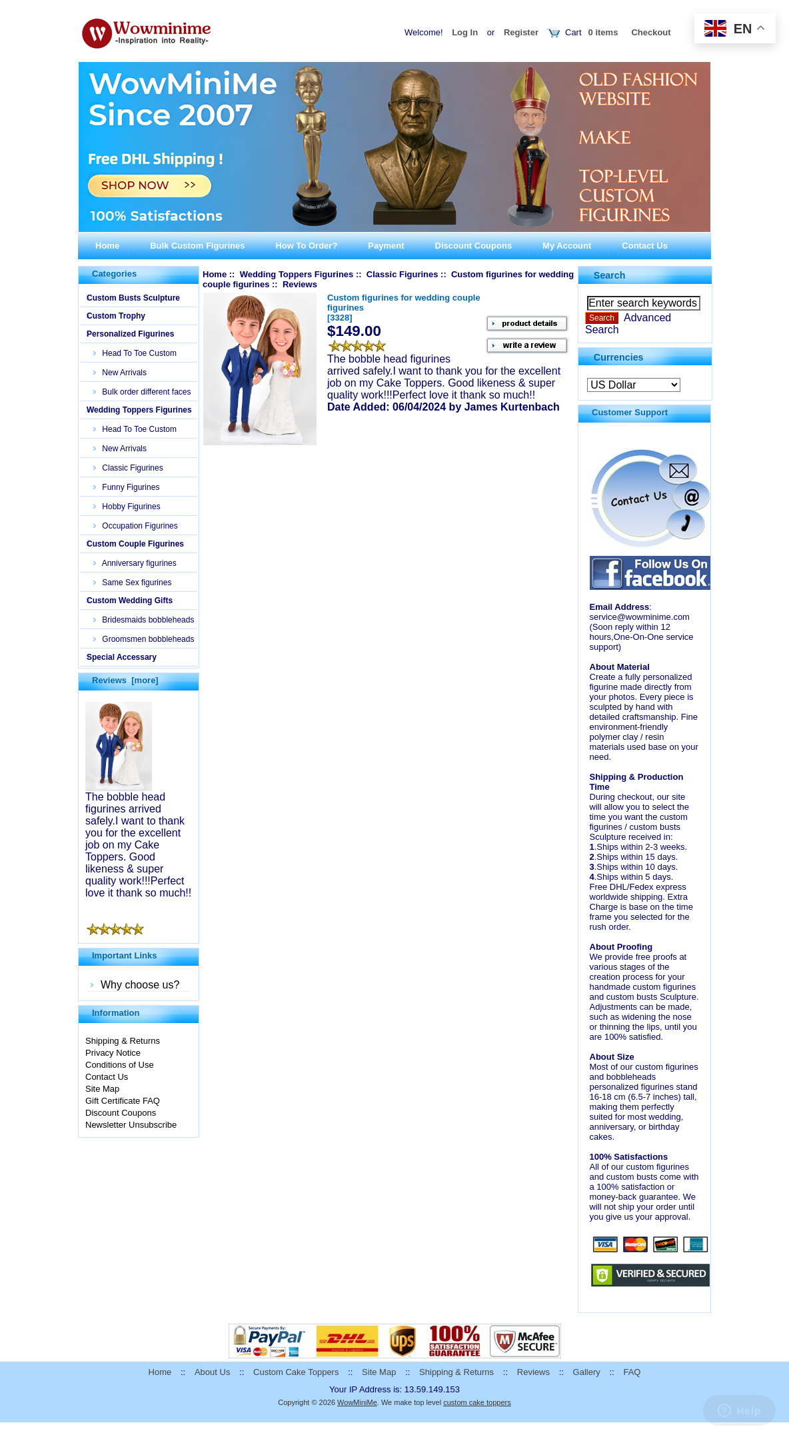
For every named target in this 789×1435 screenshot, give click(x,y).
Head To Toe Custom (135, 353)
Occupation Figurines (135, 526)
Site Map (102, 1089)
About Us (212, 1372)
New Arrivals (120, 372)
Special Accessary (122, 657)
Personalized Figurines (130, 334)
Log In (465, 32)
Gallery (586, 1372)
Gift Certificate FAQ (122, 1101)
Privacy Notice (113, 1053)
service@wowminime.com (640, 617)
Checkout (650, 32)
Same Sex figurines (132, 582)
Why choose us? (140, 984)
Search (610, 275)
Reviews (533, 1372)
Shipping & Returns (122, 1041)
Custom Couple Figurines (135, 544)
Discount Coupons (473, 246)
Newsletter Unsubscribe (131, 1125)
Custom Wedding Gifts (130, 600)
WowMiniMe (357, 1402)
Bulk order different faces (142, 392)
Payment (386, 246)
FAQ (631, 1372)
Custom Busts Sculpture (133, 298)
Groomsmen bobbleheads (143, 639)
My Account (566, 246)
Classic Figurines (128, 468)
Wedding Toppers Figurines (139, 410)
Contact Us (645, 246)
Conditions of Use (119, 1065)
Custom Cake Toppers (296, 1372)
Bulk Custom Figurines (197, 246)
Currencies (619, 356)
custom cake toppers (477, 1402)
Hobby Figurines (127, 506)
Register (521, 32)
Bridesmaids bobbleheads (143, 620)
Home (107, 246)
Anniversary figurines (135, 563)
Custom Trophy (116, 316)
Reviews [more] (125, 680)
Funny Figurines (126, 487)
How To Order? (306, 246)
